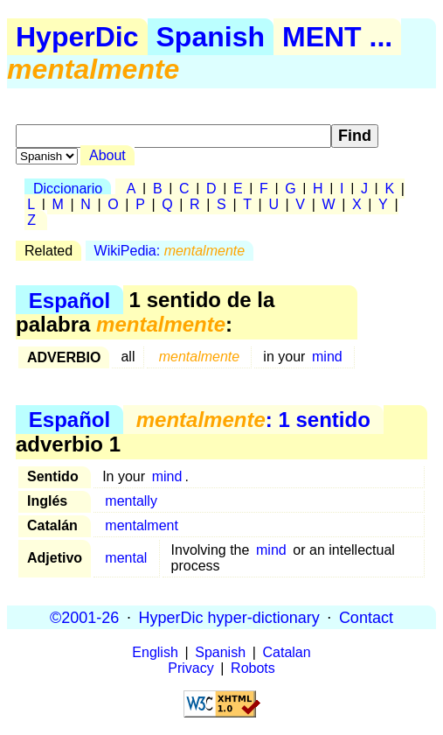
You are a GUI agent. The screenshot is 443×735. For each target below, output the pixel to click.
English (154, 652)
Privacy (190, 668)
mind (327, 356)
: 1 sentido (253, 419)
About (107, 155)
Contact (366, 617)
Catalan (287, 652)
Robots (253, 668)
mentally (131, 501)
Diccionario (67, 188)
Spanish (210, 36)
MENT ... (337, 36)
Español (69, 300)
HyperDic (77, 36)
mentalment (141, 525)
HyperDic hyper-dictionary (229, 617)
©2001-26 (84, 617)
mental (126, 557)
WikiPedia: (170, 250)
